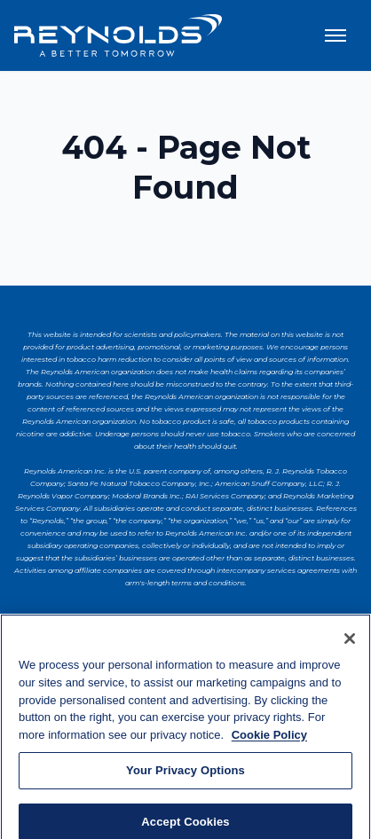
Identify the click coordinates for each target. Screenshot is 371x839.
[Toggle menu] (335, 35)
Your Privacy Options (185, 773)
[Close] (349, 642)
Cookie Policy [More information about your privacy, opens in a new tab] (269, 738)
